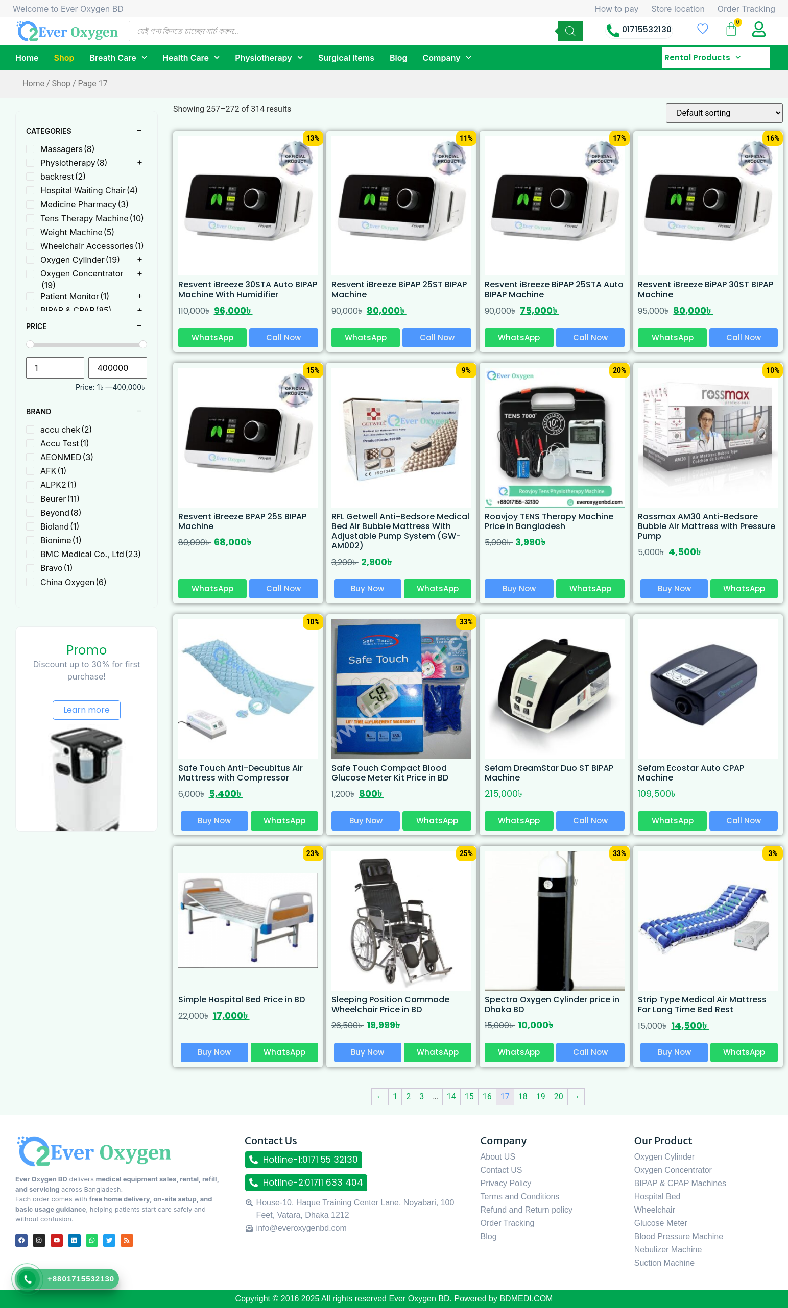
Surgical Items (346, 58)
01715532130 (647, 29)
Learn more (86, 710)
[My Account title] (759, 29)
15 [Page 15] (469, 1096)
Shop (64, 58)
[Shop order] (724, 113)
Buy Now (367, 588)
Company (446, 57)
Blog (398, 58)
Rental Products (702, 57)
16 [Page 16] (487, 1096)
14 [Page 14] (451, 1096)
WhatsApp (212, 337)
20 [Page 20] (558, 1096)
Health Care (191, 57)
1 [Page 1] (395, 1096)
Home (27, 58)
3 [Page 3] (421, 1096)
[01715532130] (613, 30)
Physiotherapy (269, 57)
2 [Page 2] (408, 1096)
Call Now (283, 337)
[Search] (570, 31)
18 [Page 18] (523, 1096)
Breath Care (118, 57)
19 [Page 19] (540, 1096)
